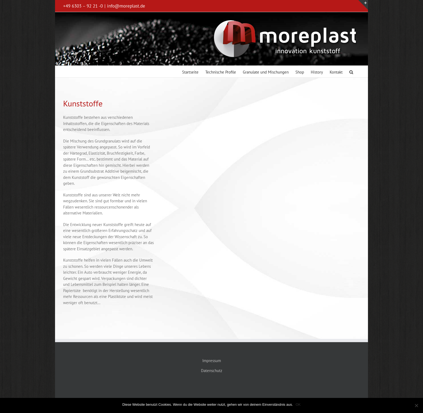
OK (298, 404)
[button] (351, 71)
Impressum (211, 360)
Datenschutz (211, 370)
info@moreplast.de (126, 6)
